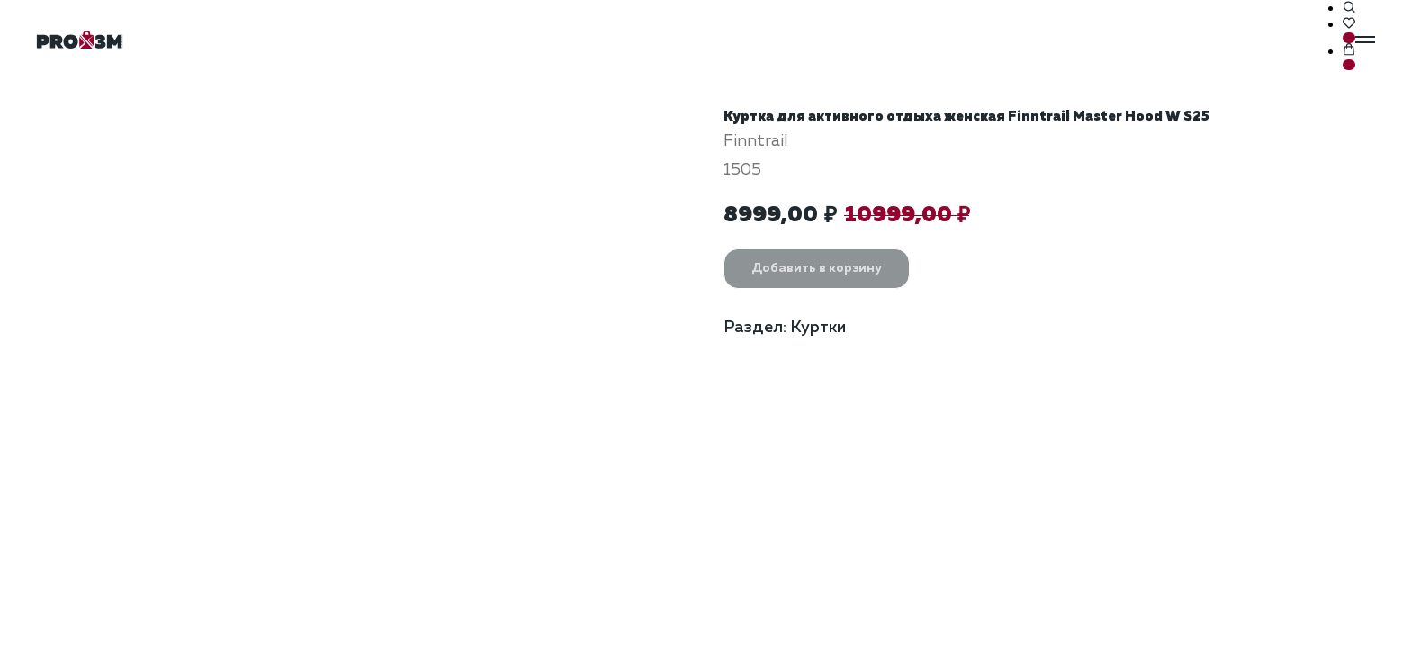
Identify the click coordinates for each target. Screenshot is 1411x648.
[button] (1349, 8)
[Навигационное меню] (1365, 39)
